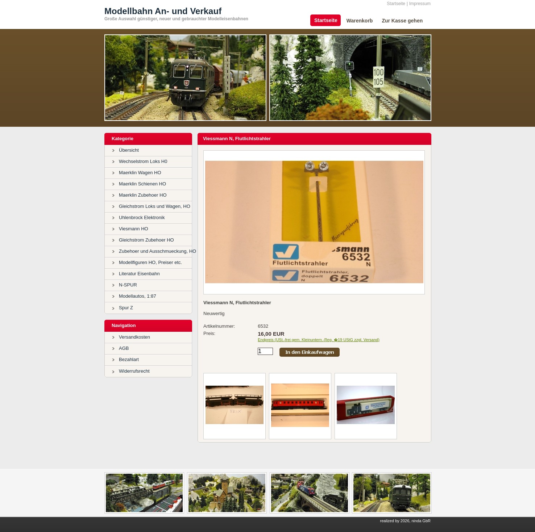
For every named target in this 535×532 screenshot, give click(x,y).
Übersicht (129, 150)
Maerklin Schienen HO (142, 184)
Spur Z (126, 307)
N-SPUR (128, 285)
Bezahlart (129, 359)
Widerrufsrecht (134, 371)
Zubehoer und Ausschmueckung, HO (157, 251)
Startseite (396, 3)
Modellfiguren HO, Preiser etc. (150, 262)
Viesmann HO (133, 228)
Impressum (420, 3)
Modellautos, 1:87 (137, 296)
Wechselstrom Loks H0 (143, 161)
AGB (124, 348)
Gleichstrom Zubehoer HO (146, 240)
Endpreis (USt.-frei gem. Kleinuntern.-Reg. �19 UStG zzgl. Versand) (319, 340)
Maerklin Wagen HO (140, 172)
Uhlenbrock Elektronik (142, 217)
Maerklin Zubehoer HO (143, 195)
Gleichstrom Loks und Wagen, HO (154, 206)
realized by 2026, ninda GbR (405, 521)
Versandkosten (134, 337)
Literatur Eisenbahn (139, 273)
